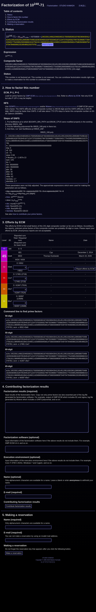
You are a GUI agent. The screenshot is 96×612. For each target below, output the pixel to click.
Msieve (49, 106)
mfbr (8, 208)
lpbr (7, 206)
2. (20, 87)
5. (17, 514)
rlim (7, 204)
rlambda (9, 211)
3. (13, 222)
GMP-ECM (30, 96)
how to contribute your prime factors (27, 214)
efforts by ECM (74, 96)
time (8, 197)
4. (25, 386)
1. (8, 29)
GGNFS (12, 106)
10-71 (11, 36)
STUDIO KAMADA (67, 6)
